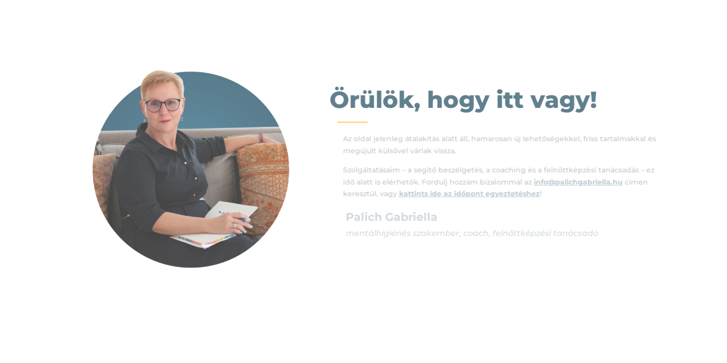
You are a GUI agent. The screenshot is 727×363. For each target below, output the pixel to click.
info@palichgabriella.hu (582, 182)
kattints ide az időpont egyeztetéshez (473, 193)
